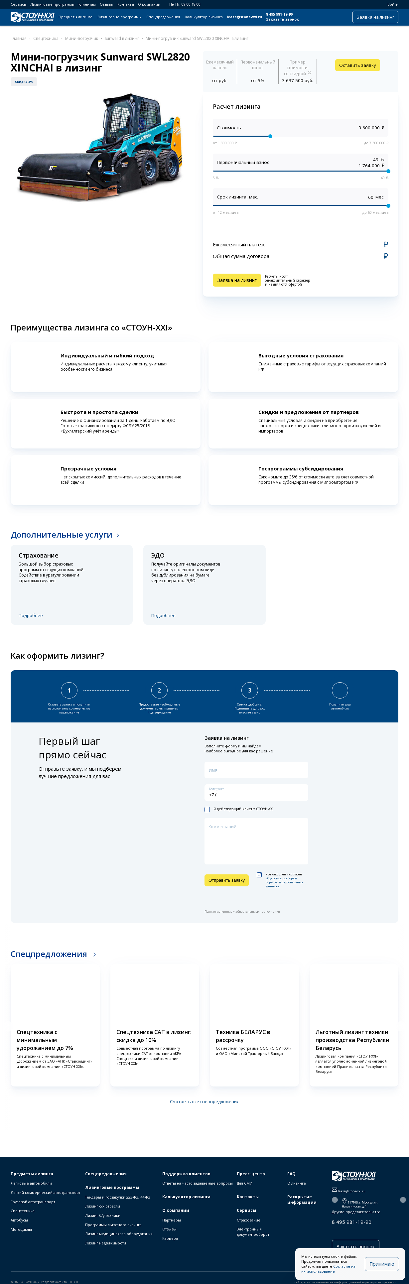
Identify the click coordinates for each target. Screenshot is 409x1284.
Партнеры (171, 1220)
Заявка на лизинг (375, 17)
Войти (390, 4)
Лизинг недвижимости (105, 1242)
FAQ (291, 1174)
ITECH (74, 1280)
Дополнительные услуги (61, 533)
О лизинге (296, 1183)
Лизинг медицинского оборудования (119, 1233)
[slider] (270, 136)
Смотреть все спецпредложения (204, 1101)
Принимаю (383, 1264)
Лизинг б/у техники (102, 1215)
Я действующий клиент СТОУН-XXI (239, 809)
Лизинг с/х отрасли (102, 1206)
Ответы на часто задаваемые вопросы (197, 1183)
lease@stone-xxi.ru (244, 17)
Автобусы (19, 1220)
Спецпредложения (163, 17)
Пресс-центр (251, 1174)
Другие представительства (356, 1212)
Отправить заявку (226, 879)
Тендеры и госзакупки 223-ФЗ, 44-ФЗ (117, 1197)
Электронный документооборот (253, 1231)
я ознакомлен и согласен (280, 880)
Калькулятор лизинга (204, 17)
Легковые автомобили (31, 1183)
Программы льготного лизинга (113, 1224)
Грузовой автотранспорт (33, 1201)
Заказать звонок (282, 19)
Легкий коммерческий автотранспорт (45, 1192)
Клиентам (87, 4)
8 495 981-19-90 (279, 14)
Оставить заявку (357, 65)
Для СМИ (244, 1183)
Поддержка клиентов (186, 1174)
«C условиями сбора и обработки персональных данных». (284, 882)
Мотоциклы (21, 1229)
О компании (149, 4)
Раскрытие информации (302, 1199)
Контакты (125, 4)
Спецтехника (23, 1210)
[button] (8, 1026)
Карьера (170, 1238)
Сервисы (19, 4)
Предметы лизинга (75, 17)
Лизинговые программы (52, 4)
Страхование (248, 1220)
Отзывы (106, 4)
